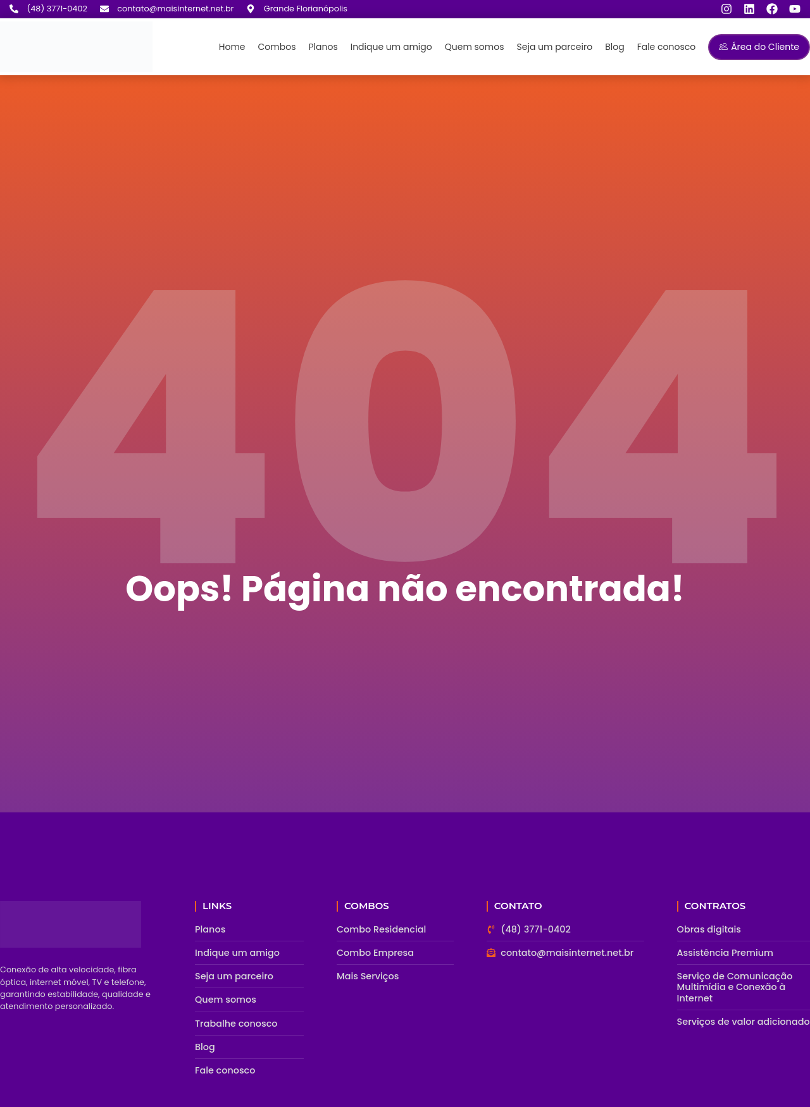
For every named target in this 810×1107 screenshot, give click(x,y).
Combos (277, 46)
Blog (614, 46)
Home (232, 46)
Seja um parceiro (555, 46)
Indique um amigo (391, 46)
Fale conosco (666, 46)
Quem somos (474, 46)
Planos (322, 46)
